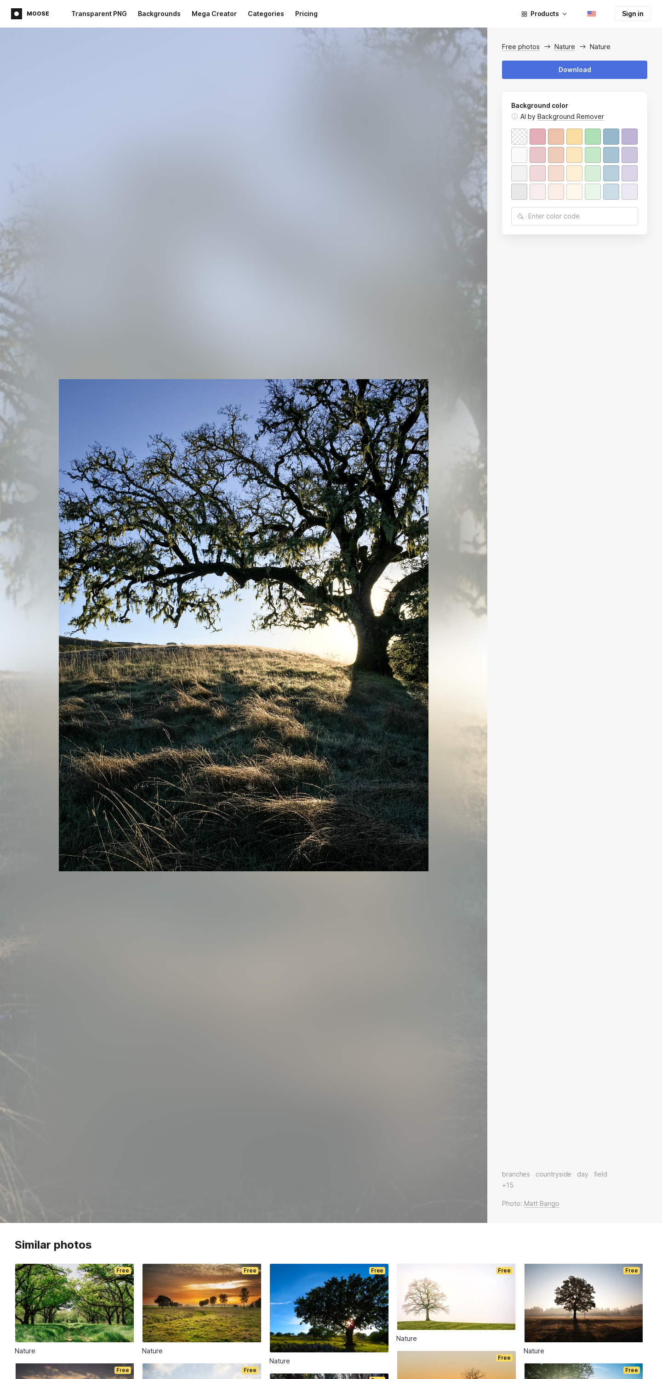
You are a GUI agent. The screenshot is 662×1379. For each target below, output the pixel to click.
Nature (564, 46)
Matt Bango (541, 1203)
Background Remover (570, 116)
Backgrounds (159, 13)
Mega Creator (214, 13)
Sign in (633, 13)
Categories (266, 13)
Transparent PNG (99, 13)
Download (575, 69)
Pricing (306, 13)
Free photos (521, 46)
